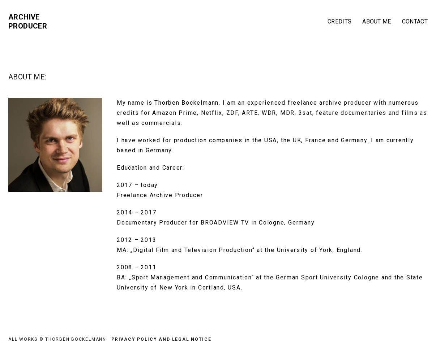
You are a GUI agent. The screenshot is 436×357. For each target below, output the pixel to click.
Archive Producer (27, 21)
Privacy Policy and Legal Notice (161, 339)
